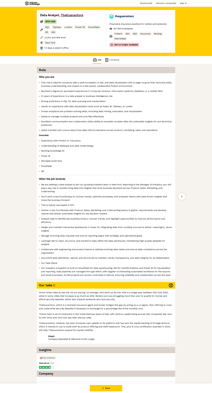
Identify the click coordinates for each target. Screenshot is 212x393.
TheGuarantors (72, 15)
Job (97, 60)
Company (112, 60)
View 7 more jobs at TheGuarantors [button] (77, 372)
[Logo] (32, 3)
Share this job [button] (47, 372)
